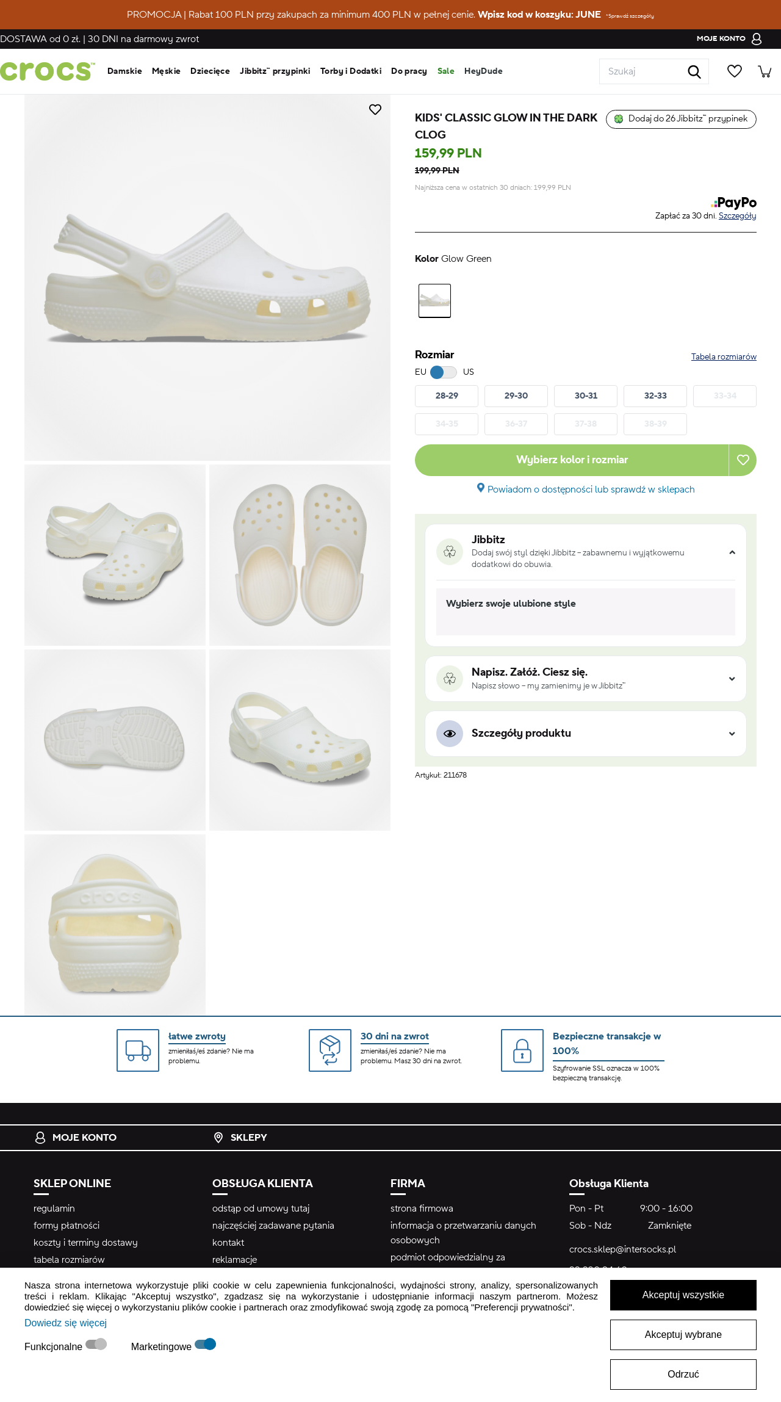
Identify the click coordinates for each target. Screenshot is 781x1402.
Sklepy (239, 1138)
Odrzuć (683, 1374)
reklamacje (234, 1260)
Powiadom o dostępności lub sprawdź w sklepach (591, 489)
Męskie (166, 71)
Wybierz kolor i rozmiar (572, 460)
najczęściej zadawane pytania (273, 1226)
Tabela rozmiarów (724, 357)
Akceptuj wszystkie (683, 1295)
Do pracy (409, 71)
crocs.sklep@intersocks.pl (622, 1249)
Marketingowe (163, 1347)
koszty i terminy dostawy (86, 1243)
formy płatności (66, 1226)
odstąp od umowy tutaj (260, 1208)
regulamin (54, 1208)
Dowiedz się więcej (65, 1323)
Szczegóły (738, 216)
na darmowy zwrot (143, 39)
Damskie (124, 71)
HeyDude (483, 71)
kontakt (228, 1243)
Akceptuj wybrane (683, 1334)
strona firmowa (421, 1208)
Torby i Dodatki (350, 71)
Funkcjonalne (54, 1347)
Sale (446, 71)
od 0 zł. (40, 39)
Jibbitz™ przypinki (275, 71)
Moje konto (75, 1138)
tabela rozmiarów (69, 1260)
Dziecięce (210, 71)
